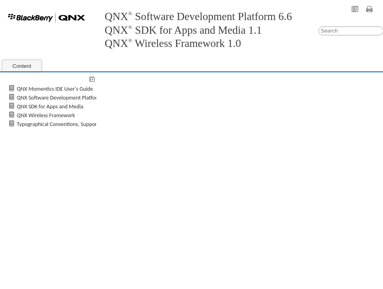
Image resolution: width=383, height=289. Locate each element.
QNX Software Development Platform (59, 97)
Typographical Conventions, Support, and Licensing (74, 124)
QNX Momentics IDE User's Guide (55, 88)
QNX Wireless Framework (46, 115)
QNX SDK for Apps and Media (50, 106)
